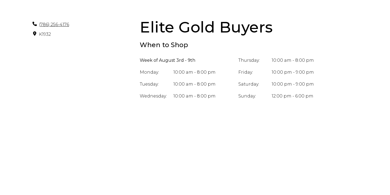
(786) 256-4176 (54, 24)
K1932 (45, 34)
